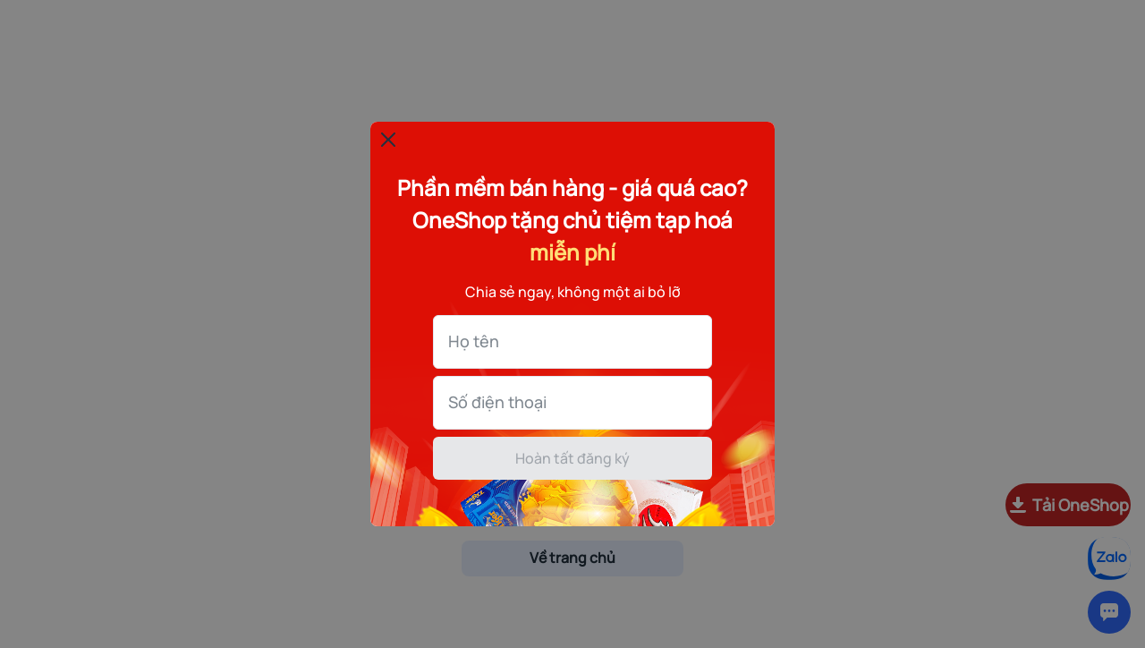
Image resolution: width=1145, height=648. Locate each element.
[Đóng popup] (388, 140)
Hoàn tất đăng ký (572, 458)
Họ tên (473, 341)
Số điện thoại (497, 402)
